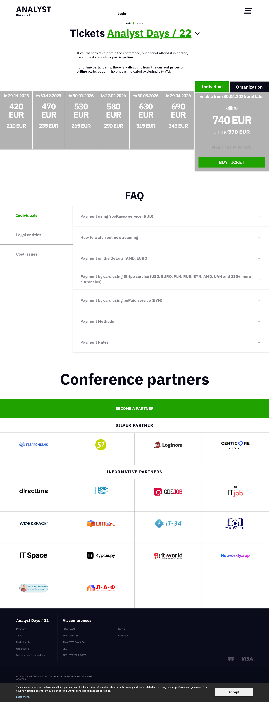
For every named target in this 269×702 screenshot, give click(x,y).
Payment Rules (94, 342)
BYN (247, 147)
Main (128, 23)
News (121, 629)
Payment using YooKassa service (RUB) (116, 216)
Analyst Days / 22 (149, 33)
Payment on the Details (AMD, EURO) (114, 258)
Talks (19, 635)
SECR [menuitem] (66, 648)
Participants (23, 642)
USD (226, 147)
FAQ (134, 195)
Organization (249, 87)
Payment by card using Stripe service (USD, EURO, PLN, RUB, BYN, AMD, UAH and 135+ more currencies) (165, 279)
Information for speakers (30, 655)
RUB (237, 147)
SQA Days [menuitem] (69, 629)
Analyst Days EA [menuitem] (74, 642)
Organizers (22, 648)
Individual (212, 86)
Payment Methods (97, 321)
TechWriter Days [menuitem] (74, 655)
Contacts (123, 635)
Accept (234, 692)
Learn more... (23, 696)
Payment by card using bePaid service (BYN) (121, 300)
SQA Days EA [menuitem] (71, 635)
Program (21, 629)
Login (122, 10)
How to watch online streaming (109, 237)
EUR (215, 147)
